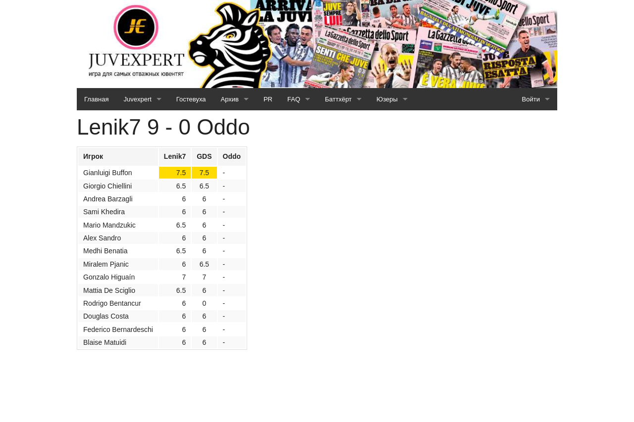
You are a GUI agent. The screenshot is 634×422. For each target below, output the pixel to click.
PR (268, 99)
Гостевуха (191, 99)
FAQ (293, 99)
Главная (96, 99)
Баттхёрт (338, 99)
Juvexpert (137, 99)
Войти (531, 99)
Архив (230, 99)
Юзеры (387, 99)
